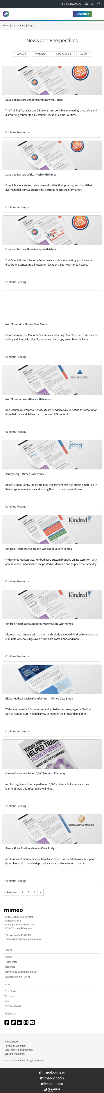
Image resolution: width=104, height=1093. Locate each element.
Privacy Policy (11, 1041)
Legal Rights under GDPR (17, 976)
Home (6, 25)
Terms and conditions (15, 1045)
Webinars (40, 54)
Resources (9, 966)
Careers (8, 956)
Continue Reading (17, 132)
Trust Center (10, 961)
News (83, 54)
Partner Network (12, 1006)
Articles (21, 54)
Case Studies (18, 25)
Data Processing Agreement (18, 1049)
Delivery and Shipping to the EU (20, 971)
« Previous (11, 892)
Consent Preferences (15, 1053)
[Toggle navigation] (97, 14)
